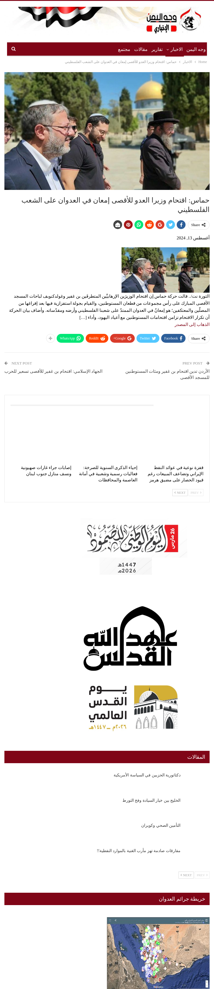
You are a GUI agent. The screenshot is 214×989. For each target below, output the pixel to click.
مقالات (141, 49)
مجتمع (124, 49)
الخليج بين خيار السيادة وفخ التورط (151, 800)
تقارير (157, 49)
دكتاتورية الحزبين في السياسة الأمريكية (147, 775)
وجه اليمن (196, 49)
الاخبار (177, 49)
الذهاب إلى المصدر (192, 324)
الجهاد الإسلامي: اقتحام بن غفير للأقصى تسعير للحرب (53, 371)
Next (180, 492)
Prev (196, 492)
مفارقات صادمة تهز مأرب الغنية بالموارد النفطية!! (139, 851)
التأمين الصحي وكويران (161, 825)
